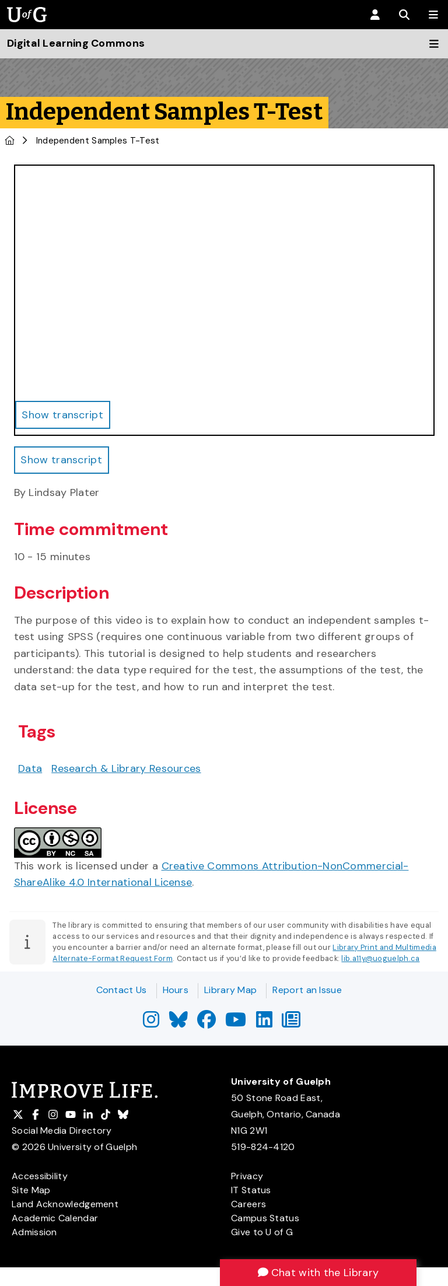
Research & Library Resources (126, 768)
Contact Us (121, 990)
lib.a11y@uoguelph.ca (380, 958)
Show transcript (62, 460)
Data (30, 768)
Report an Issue (307, 990)
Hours (176, 990)
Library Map (230, 990)
